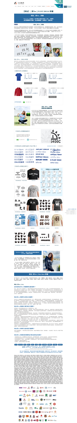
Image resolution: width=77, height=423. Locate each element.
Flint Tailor (50, 349)
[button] (28, 83)
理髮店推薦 (47, 372)
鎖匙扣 (57, 363)
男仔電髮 (23, 380)
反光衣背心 (60, 355)
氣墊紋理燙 (45, 382)
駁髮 (43, 381)
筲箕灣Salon (38, 374)
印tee (20, 357)
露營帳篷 (36, 364)
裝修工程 (49, 366)
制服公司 (31, 263)
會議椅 (24, 368)
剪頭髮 (35, 372)
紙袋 (26, 362)
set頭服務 (17, 381)
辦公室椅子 (54, 367)
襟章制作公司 (16, 357)
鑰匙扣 (60, 363)
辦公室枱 (38, 368)
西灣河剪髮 (17, 373)
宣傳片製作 (31, 365)
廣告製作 (26, 365)
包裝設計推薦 (55, 370)
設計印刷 (42, 364)
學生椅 (54, 369)
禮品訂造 (30, 370)
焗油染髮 (38, 378)
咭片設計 (53, 364)
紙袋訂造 (29, 362)
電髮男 (18, 380)
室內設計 (34, 366)
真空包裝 (16, 372)
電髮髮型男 (30, 383)
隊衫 (22, 358)
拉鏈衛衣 (54, 357)
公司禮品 (40, 370)
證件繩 (56, 362)
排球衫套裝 (57, 35)
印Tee (53, 38)
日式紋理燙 (32, 382)
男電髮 (21, 380)
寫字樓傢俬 (47, 367)
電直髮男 (27, 380)
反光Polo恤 (26, 264)
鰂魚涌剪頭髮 (40, 373)
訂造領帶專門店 (54, 356)
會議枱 (55, 368)
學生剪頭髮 (31, 378)
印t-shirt (27, 357)
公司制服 (44, 355)
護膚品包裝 (16, 371)
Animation (49, 365)
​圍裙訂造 (37, 356)
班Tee (55, 366)
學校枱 (38, 369)
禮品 (20, 370)
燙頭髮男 (59, 381)
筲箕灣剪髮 (43, 374)
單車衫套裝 (22, 36)
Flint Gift (46, 349)
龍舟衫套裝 (28, 36)
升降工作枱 (20, 369)
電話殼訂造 (28, 363)
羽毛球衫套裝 (34, 36)
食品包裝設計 (30, 371)
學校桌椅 (59, 369)
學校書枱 (43, 369)
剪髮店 (38, 372)
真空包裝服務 (21, 372)
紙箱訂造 (21, 362)
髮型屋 (51, 372)
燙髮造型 (44, 380)
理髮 (44, 372)
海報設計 (16, 365)
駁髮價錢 (45, 381)
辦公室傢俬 (43, 367)
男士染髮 (24, 379)
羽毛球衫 (46, 279)
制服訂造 (15, 355)
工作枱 (52, 368)
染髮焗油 (34, 378)
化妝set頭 (57, 380)
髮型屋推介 (56, 372)
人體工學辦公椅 (34, 368)
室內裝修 (38, 366)
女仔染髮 (52, 383)
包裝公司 (25, 372)
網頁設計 (24, 366)
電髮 (57, 379)
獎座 (39, 362)
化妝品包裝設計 (21, 371)
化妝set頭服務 (53, 380)
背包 (61, 362)
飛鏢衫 (45, 36)
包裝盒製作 (57, 371)
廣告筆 (31, 363)
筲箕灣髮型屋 (28, 374)
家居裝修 (46, 366)
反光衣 (35, 263)
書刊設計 (56, 364)
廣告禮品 (37, 370)
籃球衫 (17, 279)
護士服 (32, 356)
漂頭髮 (45, 378)
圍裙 (35, 356)
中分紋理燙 (41, 382)
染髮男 (15, 379)
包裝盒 (18, 362)
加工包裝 (48, 371)
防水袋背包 (54, 363)
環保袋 (33, 362)
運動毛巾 (19, 364)
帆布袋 (37, 358)
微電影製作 (35, 365)
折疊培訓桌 (49, 368)
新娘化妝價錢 (33, 381)
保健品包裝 (40, 371)
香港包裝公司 (29, 372)
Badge (21, 265)
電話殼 (20, 363)
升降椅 (21, 368)
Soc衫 (15, 367)
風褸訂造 (21, 39)
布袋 (39, 358)
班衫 (58, 38)
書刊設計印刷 (38, 367)
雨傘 (38, 363)
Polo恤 (35, 357)
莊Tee (61, 366)
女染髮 (45, 383)
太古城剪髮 (24, 374)
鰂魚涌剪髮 (49, 373)
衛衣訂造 (44, 357)
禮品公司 (26, 370)
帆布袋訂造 (43, 358)
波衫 (57, 358)
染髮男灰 (50, 379)
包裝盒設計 (52, 371)
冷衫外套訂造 (54, 358)
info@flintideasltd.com (33, 139)
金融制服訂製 (52, 355)
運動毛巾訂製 (23, 364)
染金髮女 (17, 384)
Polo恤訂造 (38, 357)
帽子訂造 (45, 356)
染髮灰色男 (47, 379)
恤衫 (23, 263)
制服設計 (52, 365)
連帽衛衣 (51, 357)
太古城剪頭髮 (58, 373)
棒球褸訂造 (19, 358)
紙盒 (24, 362)
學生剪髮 (26, 378)
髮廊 (53, 372)
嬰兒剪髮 (53, 381)
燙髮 (38, 380)
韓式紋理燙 (19, 382)
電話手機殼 (24, 363)
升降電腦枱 (16, 369)
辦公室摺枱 (25, 369)
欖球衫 (31, 279)
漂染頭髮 (47, 378)
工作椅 (58, 367)
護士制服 (31, 264)
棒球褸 (15, 358)
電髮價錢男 (21, 383)
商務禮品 (44, 370)
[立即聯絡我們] (60, 146)
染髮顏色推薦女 (56, 383)
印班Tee (17, 263)
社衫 (22, 367)
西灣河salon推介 (34, 373)
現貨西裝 (37, 355)
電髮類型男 (34, 383)
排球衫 (28, 279)
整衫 (30, 357)
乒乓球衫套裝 (40, 36)
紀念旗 (51, 362)
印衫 (56, 38)
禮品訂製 (33, 370)
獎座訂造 (45, 362)
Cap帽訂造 (41, 356)
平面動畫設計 (44, 365)
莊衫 (59, 366)
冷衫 (50, 358)
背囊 (59, 362)
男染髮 (18, 379)
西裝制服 (21, 355)
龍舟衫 (42, 279)
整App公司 (20, 366)
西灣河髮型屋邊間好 (23, 373)
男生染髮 (28, 379)
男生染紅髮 (36, 379)
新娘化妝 (28, 381)
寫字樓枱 (42, 368)
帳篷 (34, 364)
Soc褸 (20, 367)
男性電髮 (49, 382)
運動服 (34, 358)
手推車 (27, 364)
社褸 (27, 367)
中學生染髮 (55, 378)
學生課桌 (50, 369)
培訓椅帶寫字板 (17, 368)
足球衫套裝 (46, 35)
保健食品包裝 (35, 371)
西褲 (31, 355)
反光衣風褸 (20, 264)
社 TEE (25, 367)
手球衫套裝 (52, 35)
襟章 (18, 265)
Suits (24, 355)
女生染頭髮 (48, 383)
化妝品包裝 (60, 370)
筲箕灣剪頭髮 (33, 374)
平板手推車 (31, 364)
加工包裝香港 (44, 371)
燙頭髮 (41, 380)
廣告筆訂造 (35, 363)
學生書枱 (47, 369)
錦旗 (48, 362)
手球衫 (24, 279)
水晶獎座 (42, 362)
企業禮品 (23, 370)
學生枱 (35, 369)
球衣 (24, 358)
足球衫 (21, 279)
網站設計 (27, 366)
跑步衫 (18, 36)
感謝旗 (54, 362)
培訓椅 (61, 367)
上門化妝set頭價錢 (39, 381)
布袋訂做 (47, 358)
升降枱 (61, 368)
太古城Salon (20, 374)
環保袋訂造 (36, 362)
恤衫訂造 (27, 263)
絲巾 (50, 356)
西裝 (18, 355)
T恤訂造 (31, 268)
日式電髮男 (57, 382)
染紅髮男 (31, 379)
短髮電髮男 (35, 380)
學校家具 (32, 369)
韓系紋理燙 (24, 382)
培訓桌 (45, 368)
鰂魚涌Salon (54, 373)
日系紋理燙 (28, 382)
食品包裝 (25, 371)
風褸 (17, 39)
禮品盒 (15, 362)
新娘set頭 (21, 381)
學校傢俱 (28, 369)
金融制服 (48, 355)
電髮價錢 (59, 379)
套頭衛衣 (47, 357)
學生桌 (41, 369)
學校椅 (57, 369)
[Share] (16, 24)
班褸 (21, 263)
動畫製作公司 (39, 365)
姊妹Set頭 (24, 381)
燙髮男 (56, 381)
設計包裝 (51, 370)
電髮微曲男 (31, 380)
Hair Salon (41, 372)
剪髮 (33, 372)
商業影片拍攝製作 (22, 365)
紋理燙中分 (37, 382)
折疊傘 (44, 363)
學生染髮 (51, 378)
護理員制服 (36, 264)
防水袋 (47, 363)
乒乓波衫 (51, 279)
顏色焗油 (41, 378)
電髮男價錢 (26, 383)
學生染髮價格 (60, 378)
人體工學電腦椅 (28, 368)
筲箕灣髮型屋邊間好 (48, 374)
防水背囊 (49, 363)
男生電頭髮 (53, 382)
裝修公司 (42, 366)
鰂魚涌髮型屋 (45, 373)
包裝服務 (47, 370)
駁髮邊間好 (49, 381)
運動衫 (58, 278)
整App (17, 366)
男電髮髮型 (38, 383)
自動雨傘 (40, 363)
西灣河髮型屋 (29, 373)
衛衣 (41, 357)
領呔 (48, 356)
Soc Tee (18, 367)
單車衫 (38, 279)
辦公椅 (51, 367)
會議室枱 (58, 368)
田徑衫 (48, 36)
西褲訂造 (34, 355)
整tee (32, 357)
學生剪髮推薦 (22, 378)
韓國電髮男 (17, 383)
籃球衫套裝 (41, 35)
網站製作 (31, 366)
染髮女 (42, 383)
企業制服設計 (57, 365)
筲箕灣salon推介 (55, 374)
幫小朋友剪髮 (17, 378)
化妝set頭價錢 (48, 380)
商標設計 (49, 364)
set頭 (61, 380)
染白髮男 (39, 379)
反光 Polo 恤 (20, 356)
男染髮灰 (54, 379)
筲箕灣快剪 (60, 374)
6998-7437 (40, 347)
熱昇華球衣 (27, 358)
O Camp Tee (30, 367)
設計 (39, 364)
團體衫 (35, 258)
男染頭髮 (21, 379)
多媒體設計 (46, 364)
